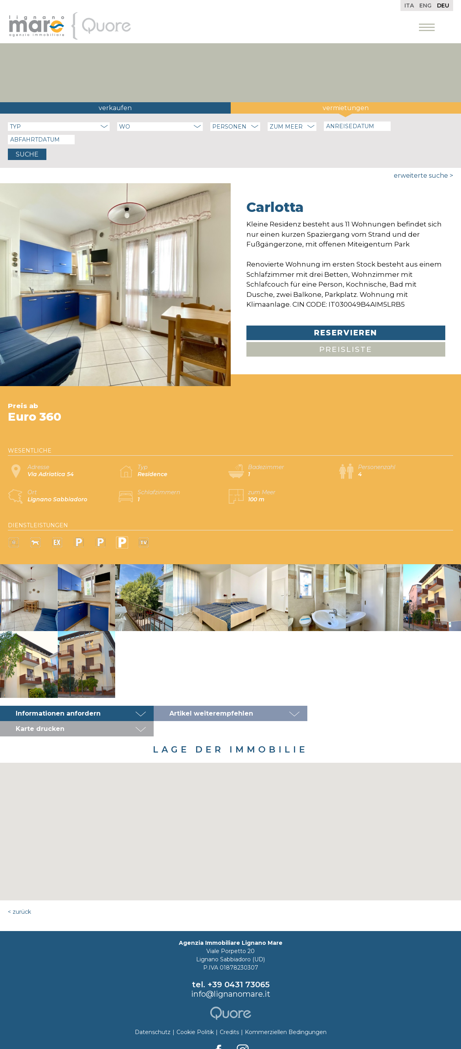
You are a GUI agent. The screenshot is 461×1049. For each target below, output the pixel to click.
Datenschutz (153, 1016)
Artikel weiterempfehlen (211, 713)
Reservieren (345, 332)
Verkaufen (115, 108)
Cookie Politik (195, 1016)
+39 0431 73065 (239, 969)
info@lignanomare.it (230, 978)
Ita (409, 5)
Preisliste (345, 349)
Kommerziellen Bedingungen (286, 1016)
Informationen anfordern (58, 713)
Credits (229, 1016)
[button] (231, 809)
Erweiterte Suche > (423, 175)
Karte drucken (347, 713)
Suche (27, 154)
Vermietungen (346, 108)
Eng (425, 5)
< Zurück (19, 896)
